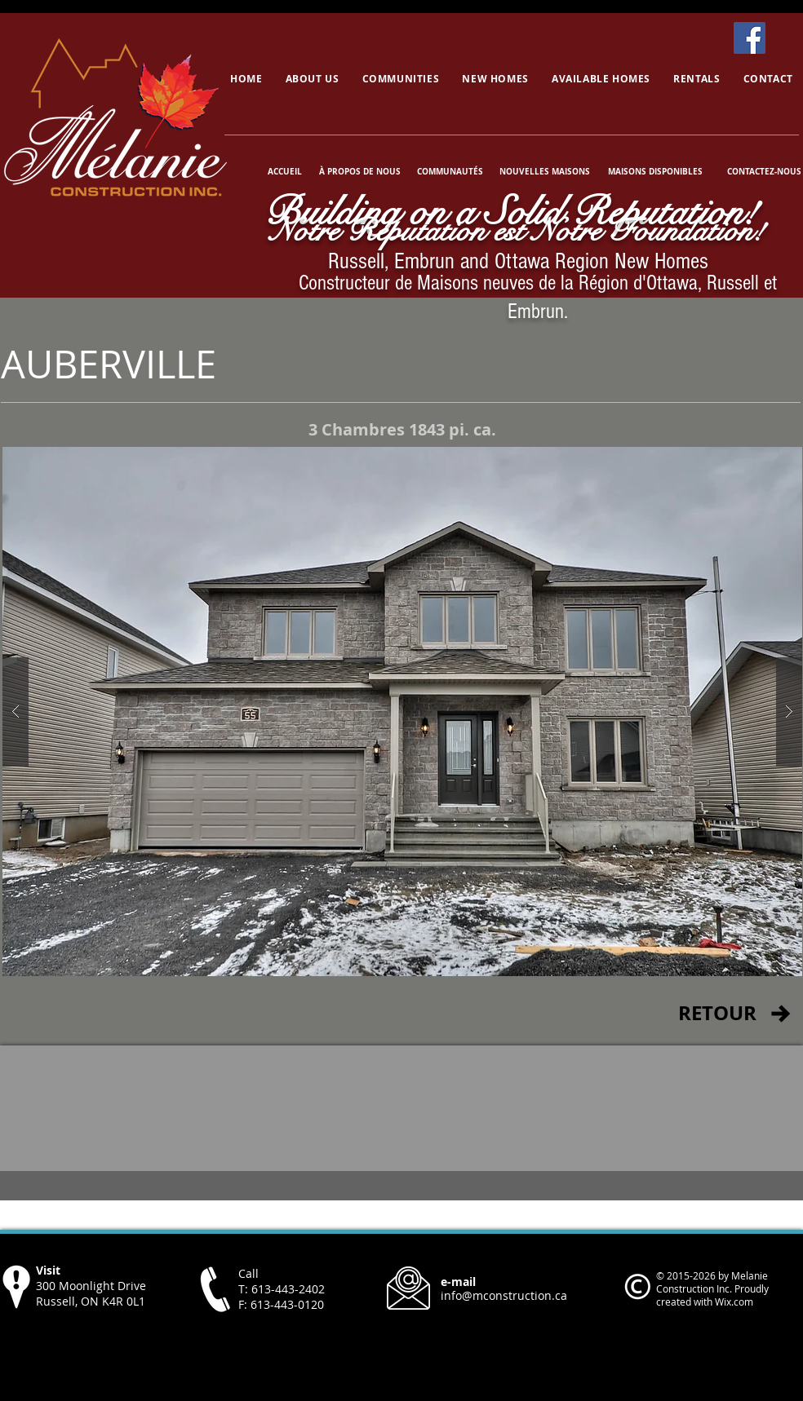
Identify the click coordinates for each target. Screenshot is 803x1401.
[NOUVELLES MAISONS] (544, 171)
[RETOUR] (717, 1013)
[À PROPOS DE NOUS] (360, 171)
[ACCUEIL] (285, 171)
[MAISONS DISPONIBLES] (655, 171)
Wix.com (734, 1301)
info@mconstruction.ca (504, 1295)
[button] (402, 711)
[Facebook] (749, 38)
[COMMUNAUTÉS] (450, 171)
